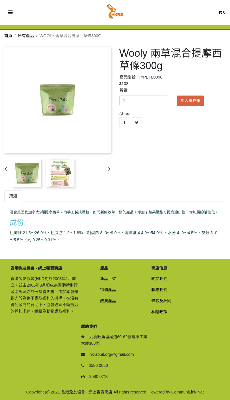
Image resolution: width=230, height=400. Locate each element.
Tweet (137, 122)
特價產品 (108, 289)
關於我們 (159, 278)
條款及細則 (161, 301)
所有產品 (26, 35)
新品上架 (108, 278)
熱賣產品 (108, 301)
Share (124, 122)
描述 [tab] (13, 196)
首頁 (8, 35)
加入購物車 (190, 100)
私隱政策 (159, 312)
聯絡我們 (159, 289)
